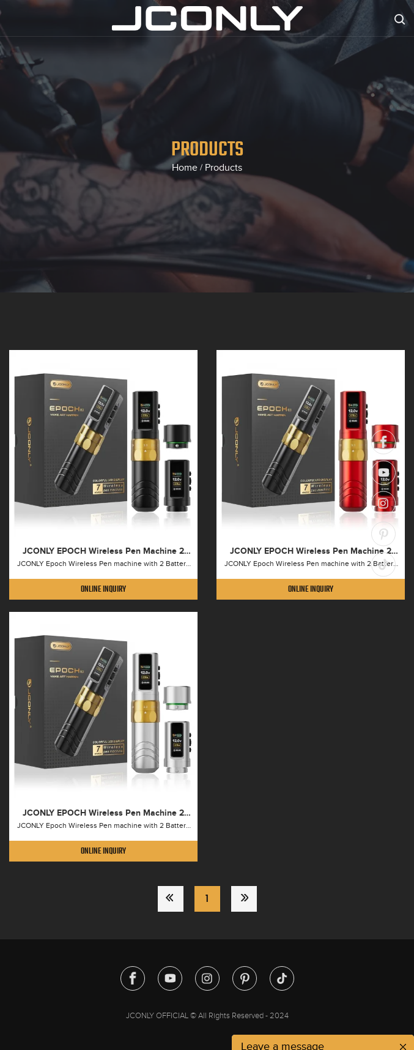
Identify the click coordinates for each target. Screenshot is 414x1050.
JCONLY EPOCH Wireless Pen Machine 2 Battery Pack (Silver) (103, 813)
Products (223, 168)
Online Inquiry (103, 589)
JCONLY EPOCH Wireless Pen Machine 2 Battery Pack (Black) (103, 551)
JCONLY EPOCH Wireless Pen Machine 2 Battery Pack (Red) (310, 551)
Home (185, 168)
